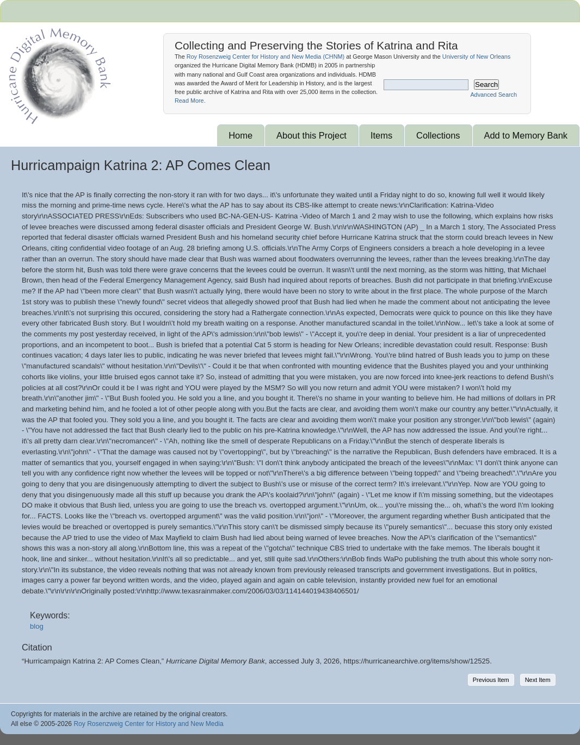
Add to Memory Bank (525, 135)
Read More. (190, 100)
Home (240, 135)
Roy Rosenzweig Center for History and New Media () (265, 56)
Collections (438, 135)
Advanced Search (493, 94)
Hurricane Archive (57, 73)
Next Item (538, 680)
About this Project (311, 135)
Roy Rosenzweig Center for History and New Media (148, 724)
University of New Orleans (476, 56)
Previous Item (491, 680)
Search (486, 84)
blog (37, 626)
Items (381, 135)
